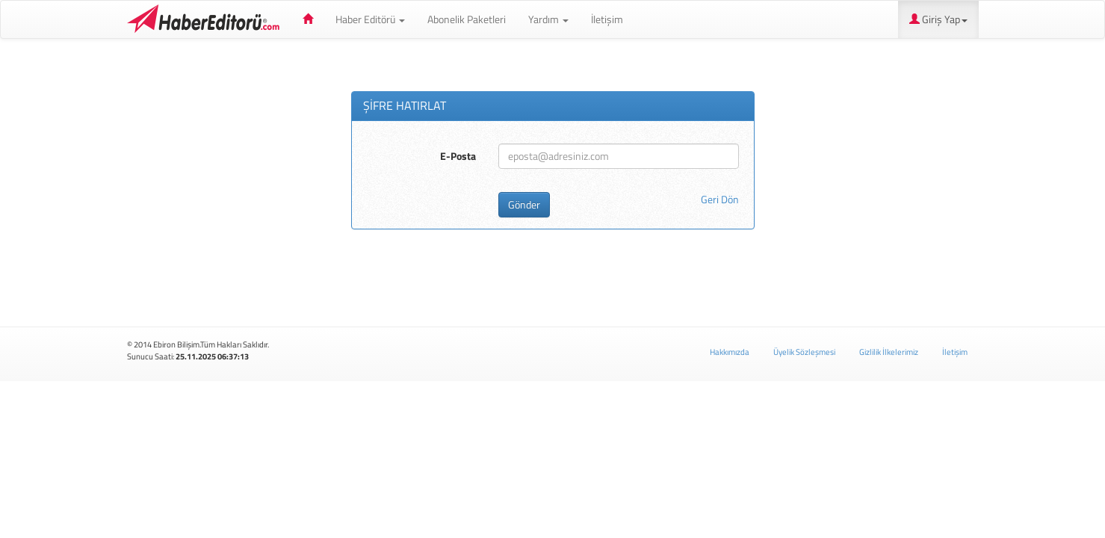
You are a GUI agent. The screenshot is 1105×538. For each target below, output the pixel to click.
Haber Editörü (205, 19)
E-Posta (458, 156)
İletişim (607, 19)
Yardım (548, 19)
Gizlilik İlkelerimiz (888, 351)
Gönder (524, 204)
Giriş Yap (938, 19)
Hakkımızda (729, 351)
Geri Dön (720, 199)
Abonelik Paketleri (466, 19)
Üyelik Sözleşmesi (804, 351)
